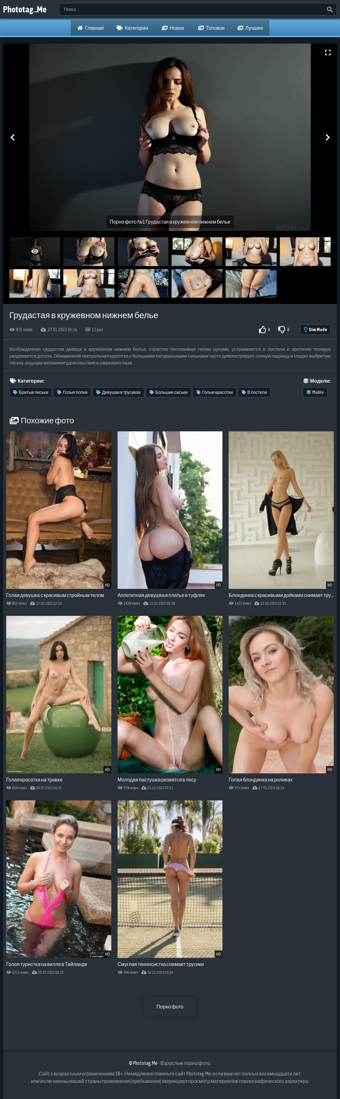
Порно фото (170, 1006)
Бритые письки (30, 392)
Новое (173, 28)
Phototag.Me (25, 9)
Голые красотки (214, 392)
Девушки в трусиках (118, 392)
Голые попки (72, 392)
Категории (132, 28)
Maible (315, 392)
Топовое (211, 28)
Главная (90, 28)
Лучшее (250, 28)
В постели (254, 392)
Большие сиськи (169, 392)
